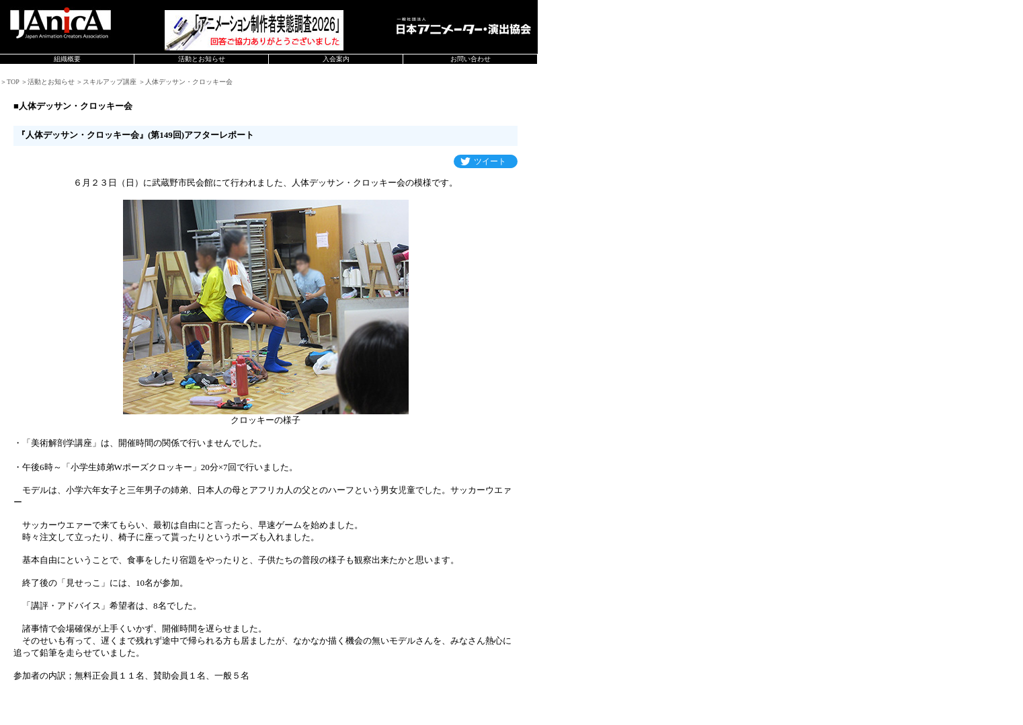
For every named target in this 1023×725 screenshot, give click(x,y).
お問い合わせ (470, 59)
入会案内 (336, 59)
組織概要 (67, 59)
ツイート (490, 161)
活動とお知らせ (201, 59)
